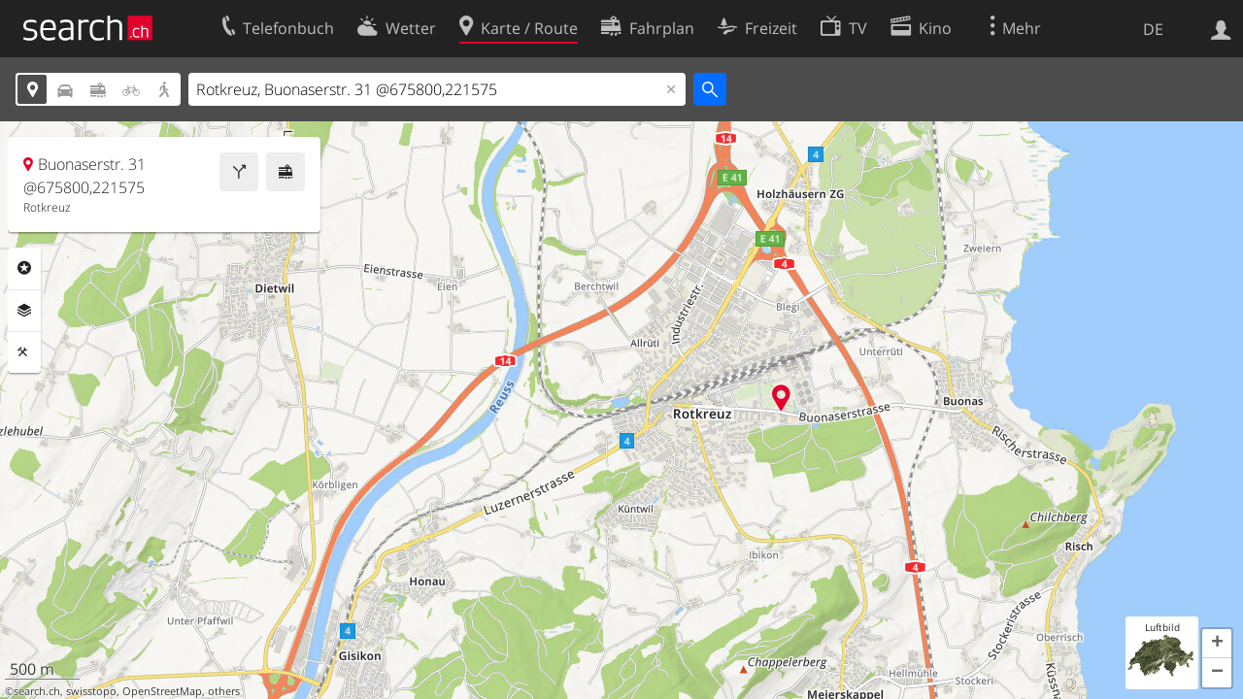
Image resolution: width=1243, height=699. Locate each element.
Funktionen (24, 352)
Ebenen (24, 310)
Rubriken (24, 268)
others (224, 691)
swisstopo (91, 691)
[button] (1216, 643)
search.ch (37, 691)
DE (1153, 29)
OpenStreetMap (162, 691)
